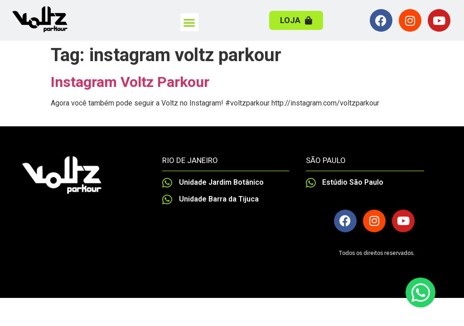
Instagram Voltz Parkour (130, 82)
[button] (189, 22)
